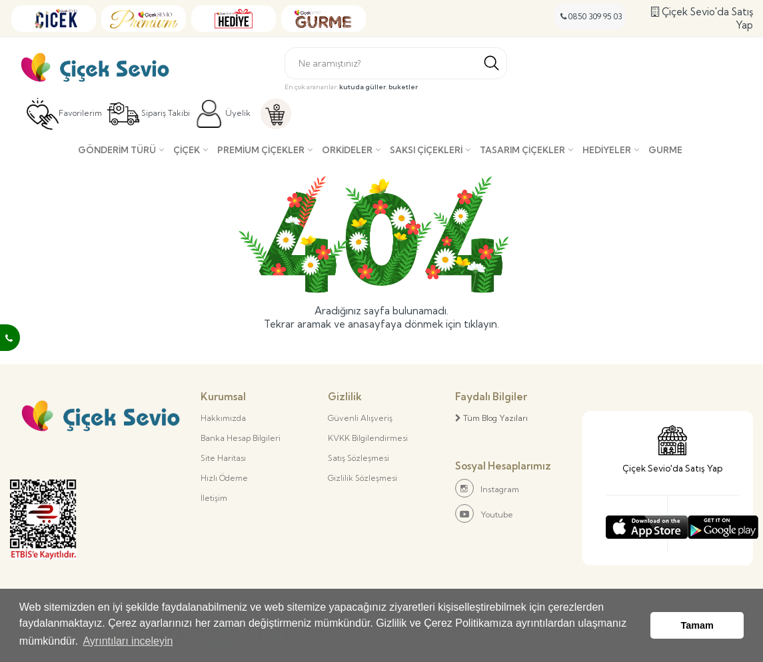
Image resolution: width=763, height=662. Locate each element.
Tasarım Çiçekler (522, 150)
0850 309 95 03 (591, 16)
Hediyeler (606, 150)
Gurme (665, 150)
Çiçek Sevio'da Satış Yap (702, 18)
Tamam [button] (697, 625)
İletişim (214, 498)
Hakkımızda (223, 418)
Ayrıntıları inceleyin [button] (128, 641)
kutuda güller (362, 87)
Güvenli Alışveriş (360, 418)
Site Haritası (223, 458)
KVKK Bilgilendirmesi (368, 438)
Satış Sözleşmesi (358, 458)
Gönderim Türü (117, 150)
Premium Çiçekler (261, 150)
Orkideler (347, 150)
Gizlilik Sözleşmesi (362, 478)
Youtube (484, 513)
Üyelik (223, 114)
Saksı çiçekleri (426, 150)
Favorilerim (64, 114)
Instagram (487, 488)
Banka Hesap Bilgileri (241, 438)
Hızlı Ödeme (224, 478)
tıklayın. (481, 324)
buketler (403, 87)
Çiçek (186, 150)
